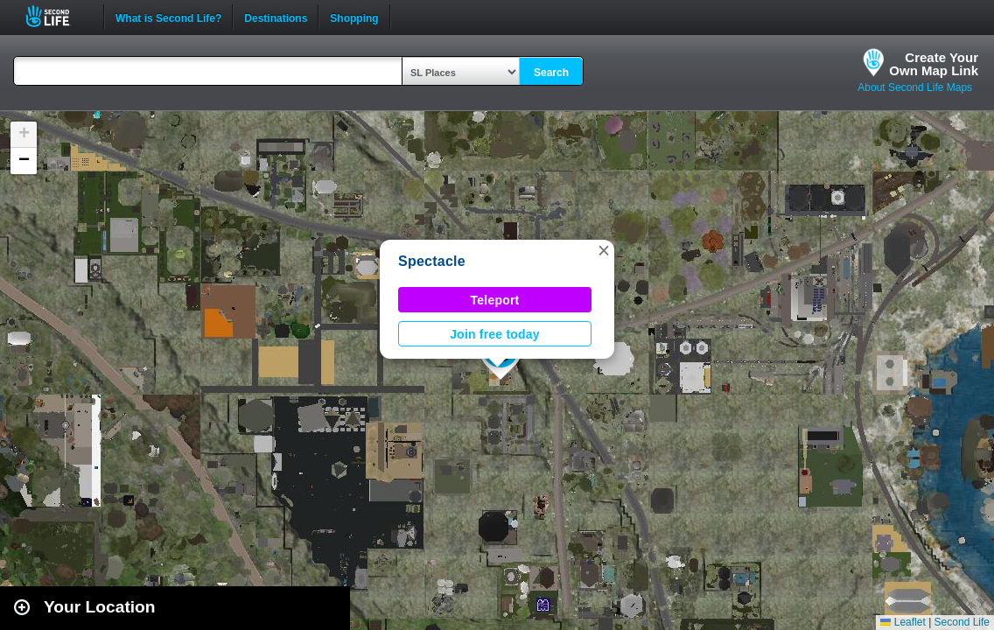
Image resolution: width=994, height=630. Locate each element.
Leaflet (902, 622)
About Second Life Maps (915, 87)
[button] (603, 250)
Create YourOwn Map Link (933, 64)
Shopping (354, 16)
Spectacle (432, 261)
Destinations (275, 16)
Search (551, 72)
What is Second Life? (168, 16)
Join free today (495, 334)
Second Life (57, 16)
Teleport (495, 300)
